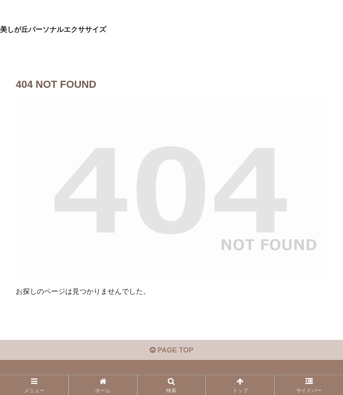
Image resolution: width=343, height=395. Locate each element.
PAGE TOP (171, 350)
